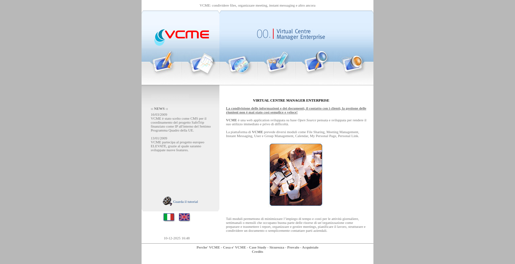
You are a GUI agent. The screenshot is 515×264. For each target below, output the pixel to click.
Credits (257, 251)
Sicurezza (276, 247)
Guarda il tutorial (180, 202)
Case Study (257, 247)
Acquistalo (310, 247)
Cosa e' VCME (234, 247)
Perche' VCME (208, 247)
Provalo (293, 247)
